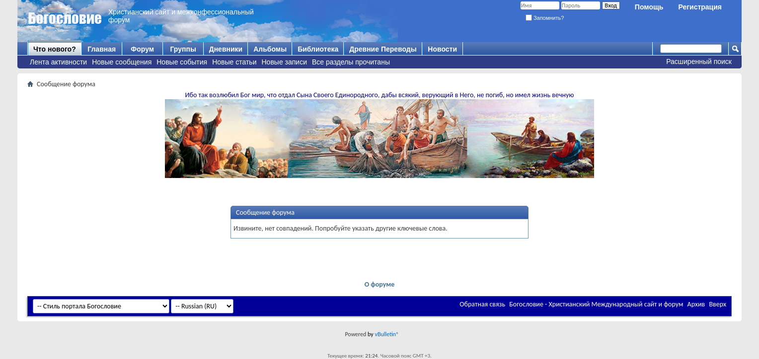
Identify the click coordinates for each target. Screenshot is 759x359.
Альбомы (270, 49)
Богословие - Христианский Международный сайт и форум (596, 304)
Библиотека (318, 49)
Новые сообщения (122, 62)
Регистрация (700, 7)
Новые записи (284, 62)
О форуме (380, 284)
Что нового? (54, 49)
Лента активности (58, 62)
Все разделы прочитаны (351, 62)
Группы (183, 49)
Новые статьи (234, 62)
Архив (696, 304)
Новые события (181, 62)
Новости (442, 49)
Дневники (226, 49)
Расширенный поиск (699, 61)
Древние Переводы (382, 49)
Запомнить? (545, 18)
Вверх (717, 304)
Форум (142, 49)
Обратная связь (482, 304)
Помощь (649, 7)
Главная (101, 49)
